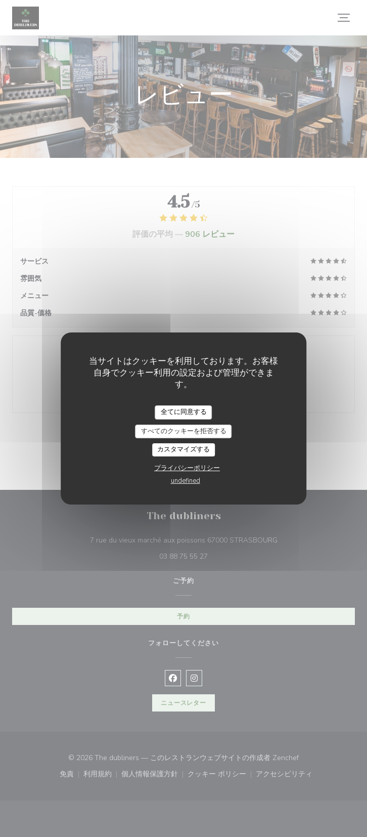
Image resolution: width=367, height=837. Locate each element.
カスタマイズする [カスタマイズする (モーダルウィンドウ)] (183, 449)
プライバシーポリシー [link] (187, 468)
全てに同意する (184, 411)
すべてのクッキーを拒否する (183, 431)
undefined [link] (185, 480)
